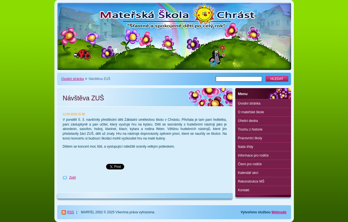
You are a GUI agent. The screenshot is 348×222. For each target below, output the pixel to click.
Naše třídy (245, 147)
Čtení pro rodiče (250, 164)
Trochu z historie (250, 129)
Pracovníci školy (250, 138)
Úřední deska (248, 121)
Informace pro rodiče (253, 155)
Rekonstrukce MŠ (251, 181)
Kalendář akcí (248, 173)
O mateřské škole (251, 112)
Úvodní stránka (72, 79)
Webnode (279, 212)
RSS (70, 212)
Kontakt (243, 190)
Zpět (72, 178)
